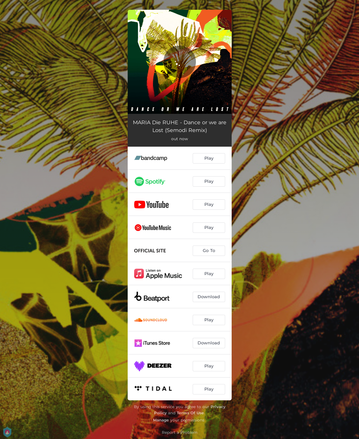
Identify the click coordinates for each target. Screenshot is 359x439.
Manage (161, 420)
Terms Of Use (190, 412)
